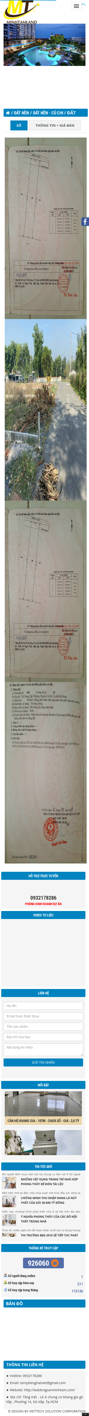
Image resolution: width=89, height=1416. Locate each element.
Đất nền (21, 113)
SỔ (19, 125)
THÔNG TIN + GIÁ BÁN (54, 125)
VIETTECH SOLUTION (45, 1411)
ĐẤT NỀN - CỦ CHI (48, 113)
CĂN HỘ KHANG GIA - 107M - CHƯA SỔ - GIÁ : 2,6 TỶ (43, 1122)
